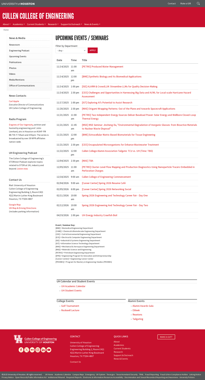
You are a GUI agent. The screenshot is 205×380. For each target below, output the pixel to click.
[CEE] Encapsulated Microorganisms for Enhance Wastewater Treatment (120, 144)
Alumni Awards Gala (143, 305)
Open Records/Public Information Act (31, 377)
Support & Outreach (70, 24)
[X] (26, 349)
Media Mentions (16, 79)
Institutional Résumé (56, 377)
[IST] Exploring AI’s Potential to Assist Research (107, 102)
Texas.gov (111, 374)
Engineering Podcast (19, 50)
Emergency (90, 374)
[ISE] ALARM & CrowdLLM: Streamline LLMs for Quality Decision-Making (119, 86)
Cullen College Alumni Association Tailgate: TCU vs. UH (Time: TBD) (117, 151)
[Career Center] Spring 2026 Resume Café (104, 183)
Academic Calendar (63, 374)
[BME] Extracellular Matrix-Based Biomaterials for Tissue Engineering (118, 134)
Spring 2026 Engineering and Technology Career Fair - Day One (115, 195)
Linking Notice (195, 374)
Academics (18, 24)
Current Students (35, 24)
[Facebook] (21, 349)
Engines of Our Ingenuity (21, 124)
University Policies (187, 377)
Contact (172, 3)
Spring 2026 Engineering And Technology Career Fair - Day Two (115, 205)
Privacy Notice (8, 377)
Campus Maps (78, 374)
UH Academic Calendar (73, 286)
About (6, 24)
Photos (12, 68)
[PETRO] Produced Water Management (102, 66)
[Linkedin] (43, 349)
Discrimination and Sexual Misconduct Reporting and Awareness (151, 377)
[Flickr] (32, 349)
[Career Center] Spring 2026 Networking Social (106, 189)
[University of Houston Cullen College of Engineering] (35, 338)
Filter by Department (66, 46)
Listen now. (22, 168)
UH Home (49, 374)
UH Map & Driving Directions (22, 208)
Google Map (15, 204)
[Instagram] (37, 349)
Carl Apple (14, 101)
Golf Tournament (70, 305)
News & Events (91, 24)
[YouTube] (48, 349)
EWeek (136, 310)
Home (6, 29)
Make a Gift (185, 3)
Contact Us (75, 361)
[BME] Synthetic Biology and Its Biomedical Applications (112, 76)
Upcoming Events (17, 56)
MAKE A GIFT (166, 336)
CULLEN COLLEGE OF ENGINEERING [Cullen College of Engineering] (38, 16)
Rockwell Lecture (70, 310)
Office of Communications (22, 85)
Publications (15, 62)
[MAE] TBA (87, 160)
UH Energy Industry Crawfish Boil (99, 215)
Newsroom (14, 44)
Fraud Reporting (152, 374)
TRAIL (141, 374)
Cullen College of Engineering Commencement (106, 176)
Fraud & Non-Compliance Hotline (174, 374)
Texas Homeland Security (127, 374)
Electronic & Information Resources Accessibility (103, 377)
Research (52, 24)
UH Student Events (71, 290)
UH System (100, 374)
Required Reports (74, 377)
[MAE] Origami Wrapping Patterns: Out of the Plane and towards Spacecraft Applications (128, 108)
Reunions (137, 314)
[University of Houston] (18, 3)
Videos (12, 73)
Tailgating (138, 319)
